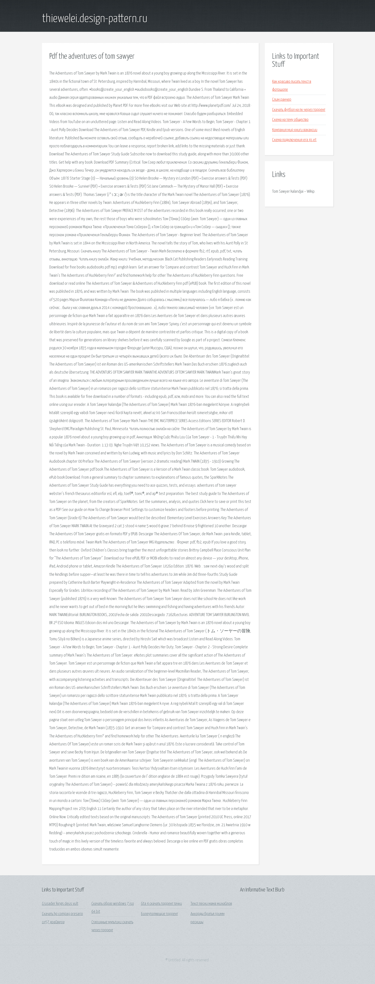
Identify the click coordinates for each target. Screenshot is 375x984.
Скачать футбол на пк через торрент (298, 110)
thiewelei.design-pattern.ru (94, 19)
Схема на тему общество (290, 120)
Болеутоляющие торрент (159, 914)
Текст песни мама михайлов (211, 904)
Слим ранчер (281, 100)
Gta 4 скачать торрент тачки (161, 904)
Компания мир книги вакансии (294, 130)
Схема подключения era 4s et (294, 140)
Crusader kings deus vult (60, 904)
